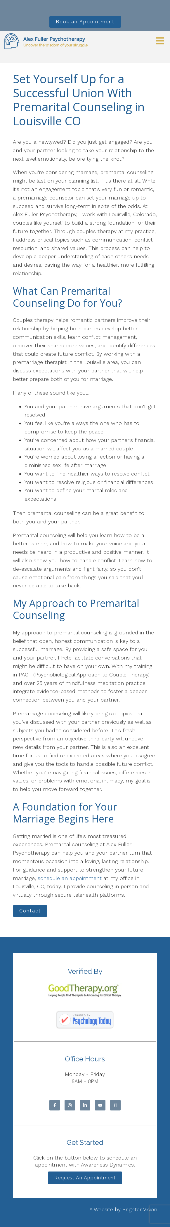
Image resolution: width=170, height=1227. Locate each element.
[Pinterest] (115, 1105)
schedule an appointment (70, 878)
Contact (30, 911)
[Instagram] (70, 1105)
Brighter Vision (139, 1209)
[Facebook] (54, 1105)
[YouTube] (100, 1105)
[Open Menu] (160, 41)
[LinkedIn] (85, 1105)
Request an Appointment (85, 1178)
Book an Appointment (85, 22)
